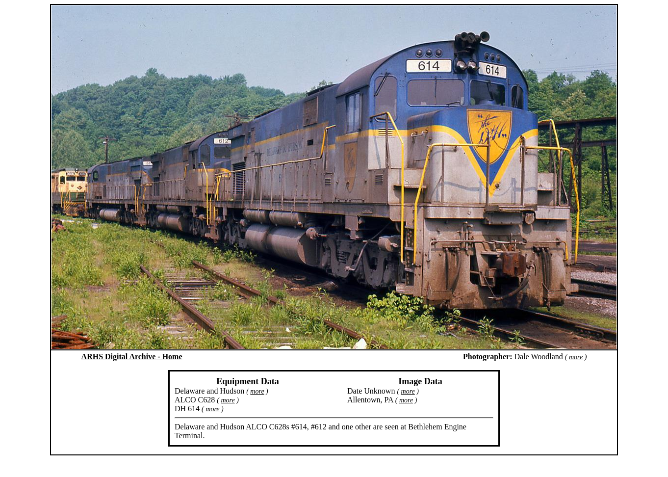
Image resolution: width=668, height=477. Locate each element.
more (576, 357)
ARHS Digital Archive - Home (131, 356)
